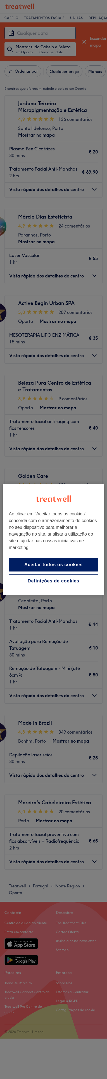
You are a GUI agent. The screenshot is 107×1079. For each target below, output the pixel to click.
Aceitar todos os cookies (53, 564)
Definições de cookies (53, 581)
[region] (53, 539)
